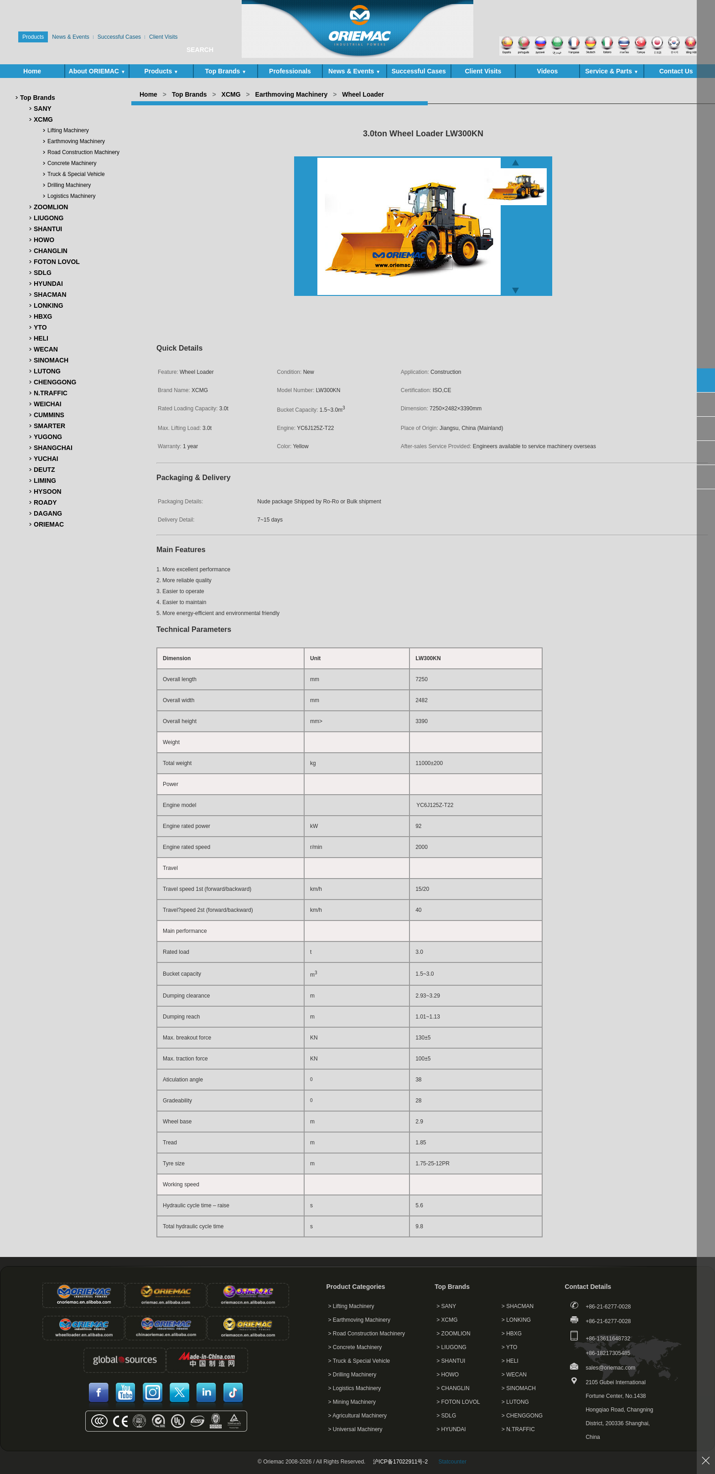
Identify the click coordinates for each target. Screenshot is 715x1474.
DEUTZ (44, 469)
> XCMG (446, 1320)
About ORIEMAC (97, 71)
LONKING (48, 305)
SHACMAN (50, 294)
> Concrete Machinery (355, 1347)
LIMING (45, 480)
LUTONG (47, 371)
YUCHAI (46, 458)
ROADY (45, 502)
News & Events (354, 71)
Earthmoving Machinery (76, 141)
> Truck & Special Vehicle (359, 1361)
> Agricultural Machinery (357, 1415)
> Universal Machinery (355, 1429)
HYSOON (48, 491)
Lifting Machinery (68, 130)
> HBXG (512, 1333)
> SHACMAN (518, 1306)
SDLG (43, 272)
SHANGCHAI (53, 447)
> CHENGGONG (522, 1415)
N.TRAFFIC (50, 393)
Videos (547, 71)
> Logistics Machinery (354, 1388)
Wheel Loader (363, 94)
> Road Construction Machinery (366, 1333)
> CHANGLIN (452, 1388)
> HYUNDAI (451, 1429)
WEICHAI (48, 404)
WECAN (46, 349)
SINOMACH (51, 360)
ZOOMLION (51, 207)
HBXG (43, 316)
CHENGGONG (55, 382)
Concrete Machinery (71, 163)
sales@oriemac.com (610, 1368)
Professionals (290, 71)
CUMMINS (49, 415)
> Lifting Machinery (351, 1306)
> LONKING (516, 1320)
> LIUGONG (451, 1347)
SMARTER (49, 425)
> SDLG (446, 1415)
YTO (40, 327)
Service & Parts (611, 71)
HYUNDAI (48, 283)
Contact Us (676, 71)
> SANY (446, 1306)
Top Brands (226, 71)
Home (32, 71)
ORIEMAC (49, 524)
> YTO (510, 1347)
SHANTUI (48, 229)
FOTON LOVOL (57, 261)
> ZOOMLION (453, 1333)
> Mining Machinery (352, 1402)
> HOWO (447, 1374)
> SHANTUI (450, 1361)
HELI (41, 338)
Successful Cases (419, 71)
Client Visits (483, 71)
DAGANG (48, 513)
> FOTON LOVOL (458, 1402)
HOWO (44, 239)
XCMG (43, 119)
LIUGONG (48, 218)
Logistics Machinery (71, 196)
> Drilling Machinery (352, 1374)
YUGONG (48, 436)
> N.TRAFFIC (518, 1429)
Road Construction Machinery (83, 152)
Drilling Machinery (69, 185)
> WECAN (514, 1374)
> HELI (510, 1361)
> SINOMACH (519, 1388)
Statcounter (452, 1461)
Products (161, 71)
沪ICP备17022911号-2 (400, 1461)
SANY (43, 108)
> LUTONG (515, 1402)
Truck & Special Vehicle (76, 174)
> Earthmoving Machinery (359, 1320)
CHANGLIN (50, 250)
